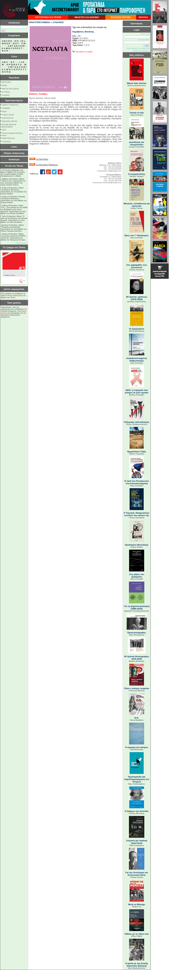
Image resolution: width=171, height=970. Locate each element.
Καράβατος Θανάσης (83, 31)
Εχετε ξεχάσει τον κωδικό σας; (138, 48)
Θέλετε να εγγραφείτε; (141, 51)
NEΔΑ (4, 111)
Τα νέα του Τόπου (14, 166)
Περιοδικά (14, 77)
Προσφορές (137, 23)
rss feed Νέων (42, 159)
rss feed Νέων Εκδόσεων (47, 165)
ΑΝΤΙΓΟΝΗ (6, 82)
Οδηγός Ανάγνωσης (14, 153)
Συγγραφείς (14, 35)
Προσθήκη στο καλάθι (82, 52)
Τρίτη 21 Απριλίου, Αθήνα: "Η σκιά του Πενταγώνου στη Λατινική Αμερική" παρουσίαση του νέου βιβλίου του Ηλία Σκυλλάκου (14, 219)
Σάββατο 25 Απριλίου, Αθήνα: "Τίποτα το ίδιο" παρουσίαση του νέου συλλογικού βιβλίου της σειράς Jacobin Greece (13, 182)
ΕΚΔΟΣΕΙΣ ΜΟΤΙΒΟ (121, 17)
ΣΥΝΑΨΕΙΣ (6, 142)
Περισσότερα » (21, 243)
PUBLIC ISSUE (8, 115)
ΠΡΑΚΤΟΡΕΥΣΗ (8, 138)
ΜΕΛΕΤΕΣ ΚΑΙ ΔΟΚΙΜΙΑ (86, 17)
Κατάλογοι (14, 159)
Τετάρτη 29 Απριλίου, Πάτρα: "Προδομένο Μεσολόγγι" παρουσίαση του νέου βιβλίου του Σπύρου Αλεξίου (14, 191)
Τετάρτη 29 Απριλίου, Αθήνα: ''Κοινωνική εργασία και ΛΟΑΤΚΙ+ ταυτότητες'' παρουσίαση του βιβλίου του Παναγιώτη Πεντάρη (13, 237)
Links (14, 147)
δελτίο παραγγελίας (15, 295)
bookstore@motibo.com (112, 182)
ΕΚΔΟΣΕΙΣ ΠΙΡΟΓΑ (9, 121)
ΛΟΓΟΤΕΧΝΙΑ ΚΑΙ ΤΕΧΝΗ (48, 17)
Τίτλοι (14, 56)
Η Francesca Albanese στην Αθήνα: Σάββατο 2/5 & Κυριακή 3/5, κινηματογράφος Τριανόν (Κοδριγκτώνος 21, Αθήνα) (13, 173)
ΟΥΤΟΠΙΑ (6, 92)
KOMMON (6, 108)
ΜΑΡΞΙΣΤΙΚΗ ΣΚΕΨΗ (10, 89)
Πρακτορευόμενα (14, 100)
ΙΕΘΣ (4, 130)
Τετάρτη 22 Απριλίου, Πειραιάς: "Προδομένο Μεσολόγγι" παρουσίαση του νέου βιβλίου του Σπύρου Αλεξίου (14, 199)
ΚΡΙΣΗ (4, 85)
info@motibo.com (114, 171)
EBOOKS (143, 17)
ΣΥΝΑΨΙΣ (6, 95)
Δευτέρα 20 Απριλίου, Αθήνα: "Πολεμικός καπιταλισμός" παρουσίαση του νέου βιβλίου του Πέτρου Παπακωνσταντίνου (14, 228)
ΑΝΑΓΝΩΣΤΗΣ (8, 118)
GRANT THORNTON (10, 105)
